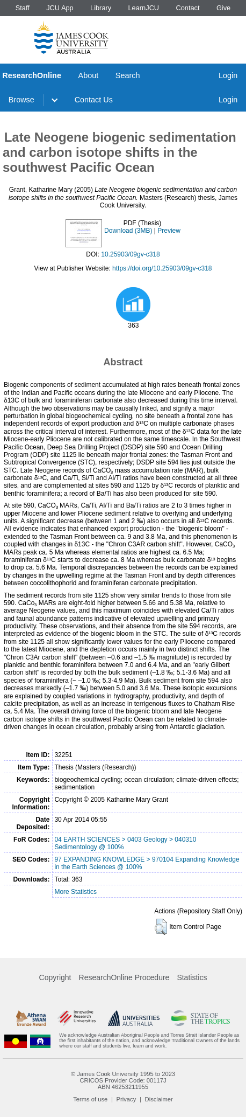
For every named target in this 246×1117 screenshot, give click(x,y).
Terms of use (90, 1099)
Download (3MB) (128, 230)
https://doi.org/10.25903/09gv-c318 (162, 268)
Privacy (126, 1099)
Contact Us (94, 99)
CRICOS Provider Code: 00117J (122, 1080)
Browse (21, 99)
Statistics (192, 977)
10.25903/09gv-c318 (130, 254)
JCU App (60, 8)
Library (100, 8)
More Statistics (75, 892)
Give (223, 8)
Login (228, 75)
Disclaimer (159, 1099)
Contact (187, 8)
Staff (23, 8)
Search (127, 75)
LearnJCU (144, 8)
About (88, 75)
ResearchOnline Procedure (124, 977)
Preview (168, 230)
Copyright (55, 977)
